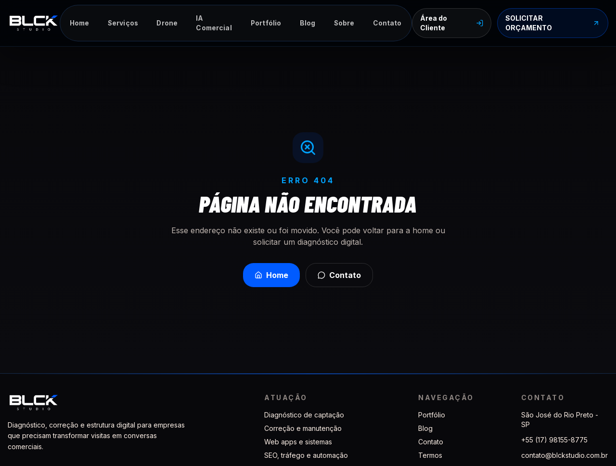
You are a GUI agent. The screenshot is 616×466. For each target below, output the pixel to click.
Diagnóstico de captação (304, 415)
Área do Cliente (451, 23)
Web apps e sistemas (298, 442)
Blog (308, 23)
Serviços (123, 23)
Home (80, 23)
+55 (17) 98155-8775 (554, 440)
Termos (430, 455)
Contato (387, 23)
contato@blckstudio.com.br (564, 455)
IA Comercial (213, 23)
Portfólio (266, 23)
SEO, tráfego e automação (306, 455)
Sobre (344, 23)
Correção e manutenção (303, 428)
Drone (167, 23)
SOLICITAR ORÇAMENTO (552, 23)
